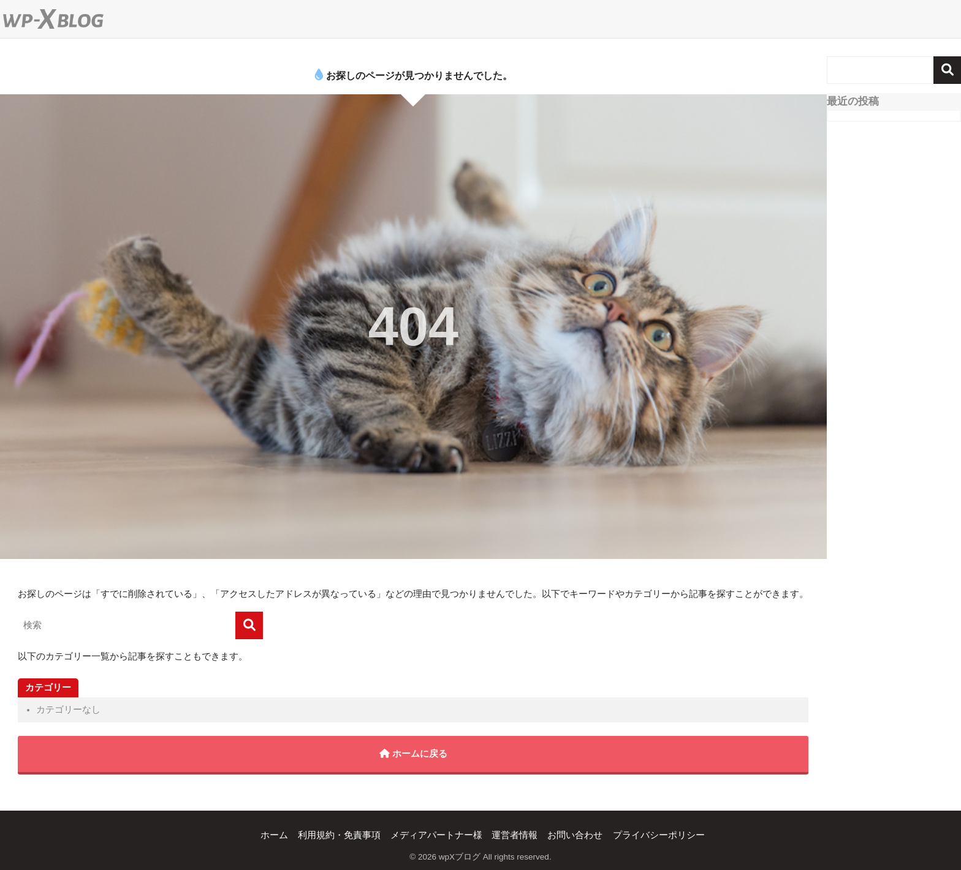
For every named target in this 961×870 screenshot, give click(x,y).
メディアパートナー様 (436, 835)
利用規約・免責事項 (339, 835)
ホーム (274, 835)
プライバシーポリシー (659, 835)
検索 (947, 70)
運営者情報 (514, 835)
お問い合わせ (574, 835)
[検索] (249, 625)
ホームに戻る (413, 754)
